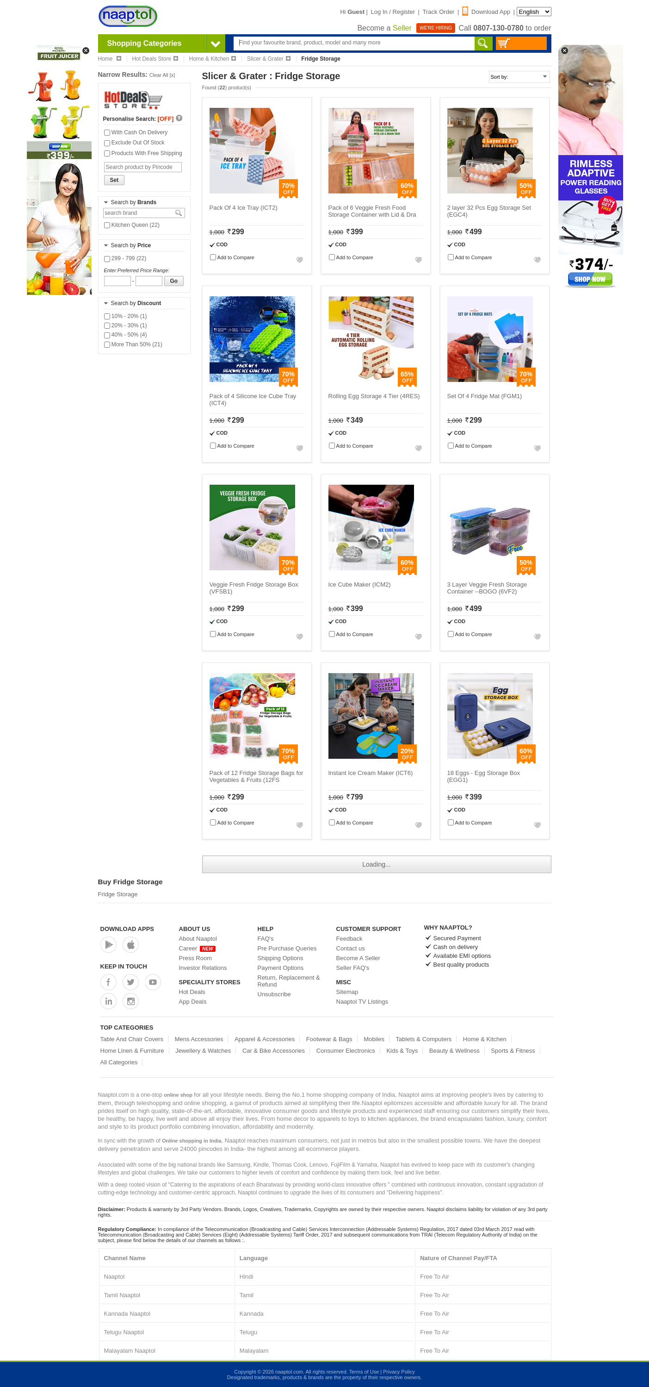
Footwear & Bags (329, 1039)
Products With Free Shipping (143, 153)
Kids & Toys (402, 1050)
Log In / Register (393, 11)
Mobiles (374, 1039)
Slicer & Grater (269, 59)
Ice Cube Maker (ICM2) (359, 584)
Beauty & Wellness (454, 1050)
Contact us (350, 948)
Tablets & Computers (424, 1039)
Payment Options (281, 967)
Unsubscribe (274, 994)
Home (109, 59)
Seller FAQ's (353, 967)
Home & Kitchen (212, 59)
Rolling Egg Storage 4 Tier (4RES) (374, 396)
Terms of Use (364, 1372)
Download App (486, 11)
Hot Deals (192, 991)
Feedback (349, 938)
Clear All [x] (162, 75)
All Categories (119, 1062)
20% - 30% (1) (125, 325)
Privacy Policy (398, 1372)
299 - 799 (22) (125, 258)
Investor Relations (203, 967)
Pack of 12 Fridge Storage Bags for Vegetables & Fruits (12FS (256, 776)
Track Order (439, 11)
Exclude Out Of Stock (134, 142)
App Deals (193, 1001)
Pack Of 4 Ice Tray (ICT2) (244, 207)
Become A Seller (358, 958)
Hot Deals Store (155, 59)
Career (197, 948)
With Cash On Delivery (136, 132)
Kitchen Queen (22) (132, 225)
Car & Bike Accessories (273, 1050)
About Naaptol (198, 938)
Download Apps (127, 928)
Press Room (195, 958)
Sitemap (347, 991)
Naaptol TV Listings (362, 1001)
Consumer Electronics (345, 1050)
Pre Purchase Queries (287, 948)
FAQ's (266, 938)
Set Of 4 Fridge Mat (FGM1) (484, 396)
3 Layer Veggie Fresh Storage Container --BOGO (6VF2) (487, 588)
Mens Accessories (199, 1039)
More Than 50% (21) (133, 344)
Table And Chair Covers (132, 1039)
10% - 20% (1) (125, 316)
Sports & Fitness (513, 1050)
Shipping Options (280, 958)
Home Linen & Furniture (132, 1050)
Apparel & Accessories (265, 1039)
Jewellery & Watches (203, 1050)
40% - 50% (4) (125, 334)
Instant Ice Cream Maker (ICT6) (370, 772)
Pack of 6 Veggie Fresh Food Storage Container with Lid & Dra (372, 211)
